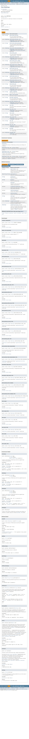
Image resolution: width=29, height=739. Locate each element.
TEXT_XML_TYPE (12, 124)
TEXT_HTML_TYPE (13, 109)
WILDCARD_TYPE (12, 132)
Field (8, 4)
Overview (2, 1)
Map (2, 152)
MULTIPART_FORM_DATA (14, 97)
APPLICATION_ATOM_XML (14, 35)
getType (12, 179)
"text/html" (12, 111)
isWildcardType (14, 193)
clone (3, 213)
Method (13, 4)
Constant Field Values (6, 227)
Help (23, 1)
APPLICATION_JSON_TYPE (14, 56)
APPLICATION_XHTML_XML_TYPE (15, 80)
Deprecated (17, 1)
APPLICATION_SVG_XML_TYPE (15, 72)
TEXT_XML (11, 120)
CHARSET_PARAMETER (13, 91)
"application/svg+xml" (14, 74)
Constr (10, 4)
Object (21, 211)
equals (3, 639)
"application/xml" (13, 90)
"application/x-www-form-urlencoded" (17, 50)
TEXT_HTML (12, 105)
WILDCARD (11, 128)
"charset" (9, 158)
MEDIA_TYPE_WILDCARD (14, 94)
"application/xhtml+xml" (15, 82)
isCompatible (13, 186)
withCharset (13, 204)
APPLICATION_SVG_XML (14, 68)
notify (15, 213)
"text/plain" (12, 119)
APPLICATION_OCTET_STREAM (15, 60)
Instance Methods (19, 164)
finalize (7, 213)
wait (23, 213)
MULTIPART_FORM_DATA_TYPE (15, 101)
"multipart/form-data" (14, 103)
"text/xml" (12, 126)
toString (3, 677)
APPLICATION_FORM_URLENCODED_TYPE (17, 48)
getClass (11, 213)
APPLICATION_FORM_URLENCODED (15, 43)
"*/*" (11, 134)
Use (11, 1)
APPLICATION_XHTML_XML (14, 76)
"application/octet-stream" (15, 66)
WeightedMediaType (4, 12)
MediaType (7, 39)
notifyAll (19, 213)
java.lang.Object (4, 9)
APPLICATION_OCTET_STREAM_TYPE (16, 64)
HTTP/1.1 (13, 627)
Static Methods (11, 164)
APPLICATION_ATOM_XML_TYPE (15, 39)
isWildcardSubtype (14, 190)
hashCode (12, 182)
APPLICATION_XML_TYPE (14, 87)
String (6, 35)
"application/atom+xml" (15, 41)
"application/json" (19, 342)
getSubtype (13, 176)
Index (21, 1)
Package (5, 1)
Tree (13, 1)
